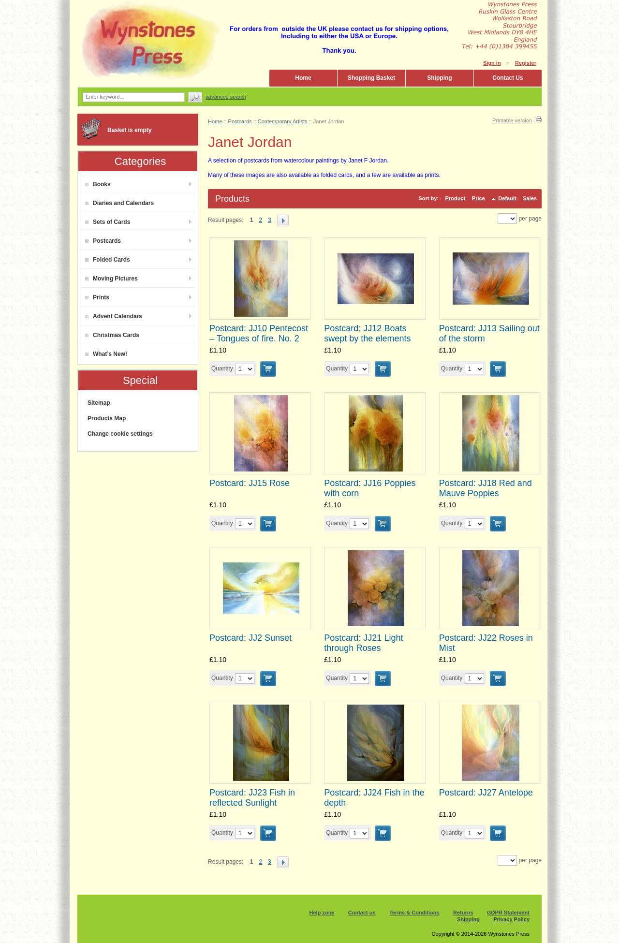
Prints (97, 297)
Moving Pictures (111, 278)
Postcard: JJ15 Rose (249, 483)
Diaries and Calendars (119, 203)
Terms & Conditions (414, 912)
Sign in (492, 63)
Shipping (439, 77)
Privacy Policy (511, 919)
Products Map (107, 418)
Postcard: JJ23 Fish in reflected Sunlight (252, 798)
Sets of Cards (107, 222)
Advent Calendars (113, 316)
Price (478, 198)
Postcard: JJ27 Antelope (486, 792)
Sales (530, 198)
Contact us (362, 912)
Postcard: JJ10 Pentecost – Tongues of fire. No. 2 (258, 333)
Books (98, 184)
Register (525, 63)
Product (455, 198)
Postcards (103, 240)
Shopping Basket (371, 77)
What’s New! (106, 354)
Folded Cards (107, 259)
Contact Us (507, 77)
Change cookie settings (120, 433)
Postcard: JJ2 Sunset (250, 638)
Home (303, 77)
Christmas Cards (112, 335)
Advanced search (226, 97)
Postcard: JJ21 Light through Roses (363, 643)
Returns (463, 912)
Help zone (322, 912)
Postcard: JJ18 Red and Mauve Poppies (485, 488)
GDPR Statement (508, 912)
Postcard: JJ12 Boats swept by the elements (367, 333)
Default (507, 198)
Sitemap (99, 402)
